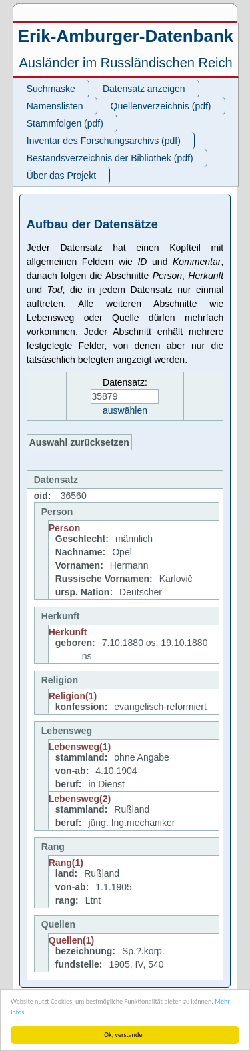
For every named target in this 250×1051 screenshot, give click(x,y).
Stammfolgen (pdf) (65, 123)
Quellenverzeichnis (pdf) (161, 106)
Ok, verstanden (124, 1034)
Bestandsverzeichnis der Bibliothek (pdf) (110, 158)
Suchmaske (51, 88)
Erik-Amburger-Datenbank (126, 36)
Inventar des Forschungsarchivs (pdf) (104, 140)
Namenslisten (55, 106)
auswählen (125, 410)
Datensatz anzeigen (144, 88)
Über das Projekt (61, 175)
